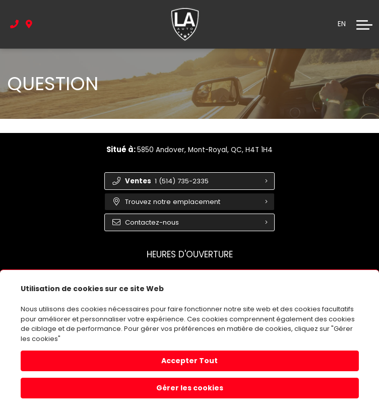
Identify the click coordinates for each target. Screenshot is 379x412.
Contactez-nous (147, 224)
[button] (364, 25)
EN (342, 24)
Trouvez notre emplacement (168, 203)
